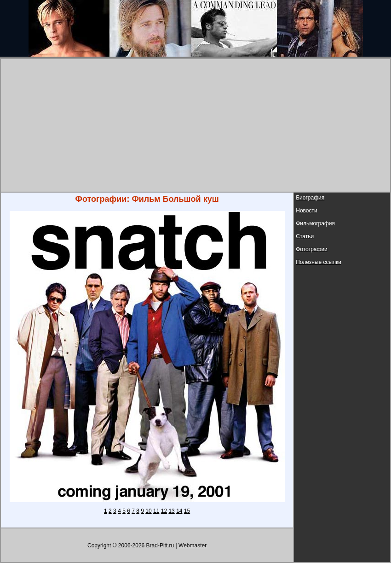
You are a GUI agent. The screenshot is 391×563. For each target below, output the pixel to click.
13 (171, 511)
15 (187, 511)
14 (179, 511)
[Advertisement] (195, 125)
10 (148, 511)
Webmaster (192, 545)
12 (164, 511)
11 (156, 511)
